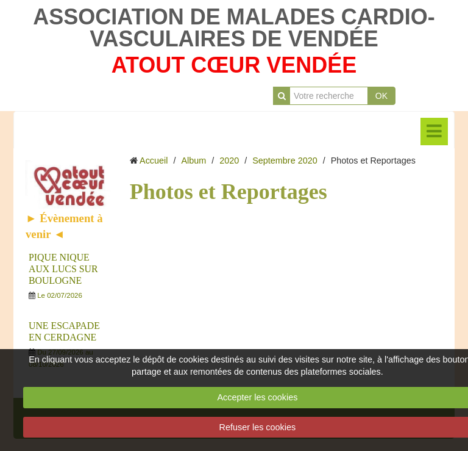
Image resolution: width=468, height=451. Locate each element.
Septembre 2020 (284, 160)
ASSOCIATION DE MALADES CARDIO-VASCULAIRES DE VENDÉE (233, 27)
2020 (229, 160)
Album (193, 160)
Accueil (154, 160)
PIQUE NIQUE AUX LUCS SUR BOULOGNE (63, 269)
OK (381, 96)
